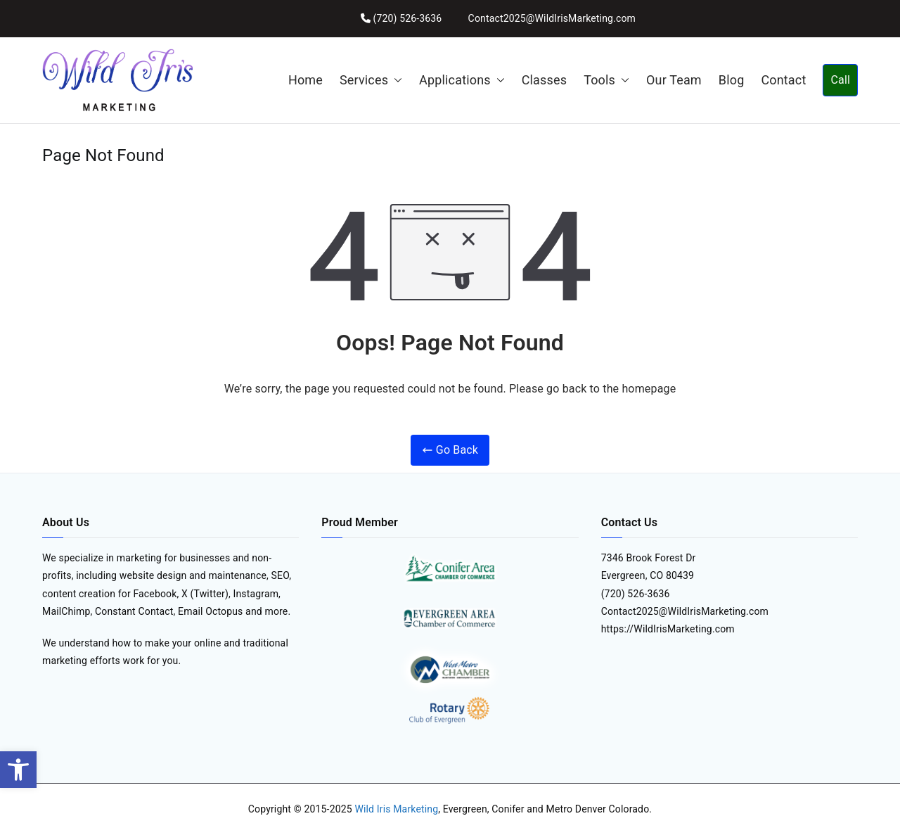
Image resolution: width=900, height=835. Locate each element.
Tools (606, 80)
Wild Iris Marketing (396, 809)
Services (371, 80)
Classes (544, 79)
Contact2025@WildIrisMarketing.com (552, 18)
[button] (18, 769)
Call (840, 80)
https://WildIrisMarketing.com (668, 629)
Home (305, 79)
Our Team (674, 79)
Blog (732, 79)
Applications (462, 80)
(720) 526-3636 (407, 18)
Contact (783, 79)
